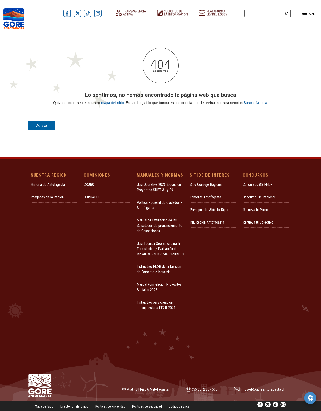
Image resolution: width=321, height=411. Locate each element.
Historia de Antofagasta (48, 184)
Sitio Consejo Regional (206, 184)
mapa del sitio (112, 103)
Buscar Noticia (255, 103)
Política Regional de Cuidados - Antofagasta (159, 205)
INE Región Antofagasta (207, 222)
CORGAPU (91, 197)
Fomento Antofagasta (205, 197)
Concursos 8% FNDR (258, 184)
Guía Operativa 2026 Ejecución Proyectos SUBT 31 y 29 (159, 187)
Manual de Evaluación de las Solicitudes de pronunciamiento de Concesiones (159, 225)
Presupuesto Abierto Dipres (210, 209)
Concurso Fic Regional (259, 197)
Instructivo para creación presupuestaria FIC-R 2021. (156, 305)
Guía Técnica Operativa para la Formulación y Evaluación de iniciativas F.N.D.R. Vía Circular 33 (160, 248)
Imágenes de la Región (47, 197)
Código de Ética (179, 406)
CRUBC (89, 184)
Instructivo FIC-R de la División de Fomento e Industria (159, 269)
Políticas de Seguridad (147, 406)
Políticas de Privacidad (110, 406)
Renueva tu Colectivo (258, 222)
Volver (41, 125)
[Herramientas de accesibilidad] (310, 398)
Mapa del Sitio (44, 406)
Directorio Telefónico (74, 406)
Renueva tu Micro (255, 209)
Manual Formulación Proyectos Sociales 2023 (159, 287)
